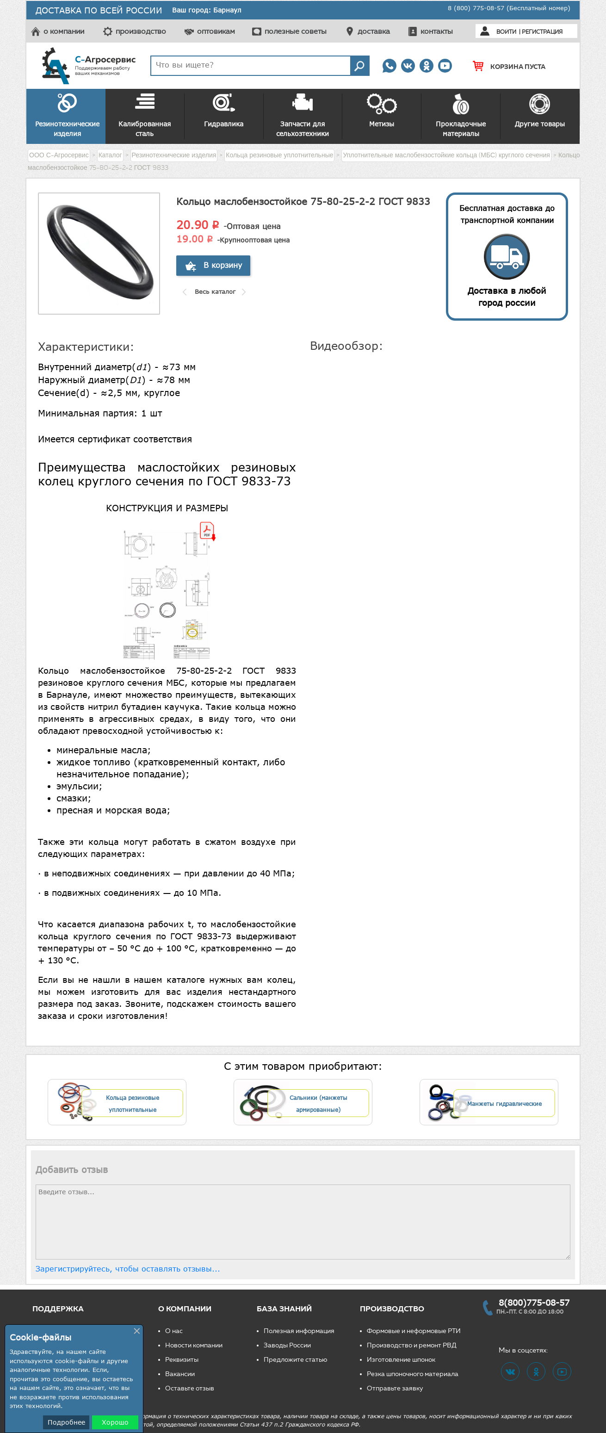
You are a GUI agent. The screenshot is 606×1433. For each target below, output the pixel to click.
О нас (174, 1331)
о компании (63, 31)
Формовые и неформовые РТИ (414, 1331)
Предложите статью (296, 1360)
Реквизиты (181, 1360)
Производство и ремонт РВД (412, 1345)
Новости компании (194, 1345)
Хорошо (115, 1422)
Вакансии (180, 1374)
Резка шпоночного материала (412, 1374)
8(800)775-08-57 (534, 1302)
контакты (436, 31)
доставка (374, 31)
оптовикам (216, 31)
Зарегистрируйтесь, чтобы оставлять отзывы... (128, 1269)
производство (141, 31)
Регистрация (542, 31)
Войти (506, 31)
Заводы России (287, 1345)
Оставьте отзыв (189, 1388)
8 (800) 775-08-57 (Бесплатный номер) (509, 8)
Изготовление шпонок (401, 1360)
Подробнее (66, 1422)
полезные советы (296, 31)
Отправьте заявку (395, 1388)
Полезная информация (299, 1331)
